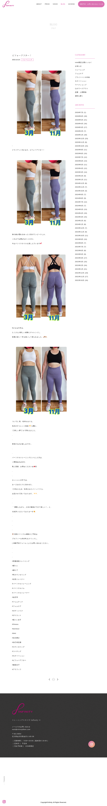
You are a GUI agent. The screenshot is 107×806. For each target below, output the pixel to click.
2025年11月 (79, 142)
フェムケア (79, 73)
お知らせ (78, 66)
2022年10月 (79, 280)
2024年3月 (79, 217)
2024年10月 (79, 191)
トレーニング (80, 70)
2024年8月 (79, 198)
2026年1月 (79, 135)
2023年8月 (79, 243)
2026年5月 (79, 120)
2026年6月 (79, 116)
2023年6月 (79, 250)
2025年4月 (79, 168)
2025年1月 (79, 179)
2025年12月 (79, 138)
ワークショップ (81, 85)
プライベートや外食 (82, 77)
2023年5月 (79, 254)
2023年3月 (79, 262)
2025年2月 (79, 176)
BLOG (63, 4)
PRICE (47, 4)
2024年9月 (79, 194)
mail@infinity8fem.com (21, 729)
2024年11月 (79, 187)
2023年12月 (79, 228)
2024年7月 (79, 202)
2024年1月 (79, 224)
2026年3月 (79, 127)
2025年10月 (79, 146)
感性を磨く (79, 96)
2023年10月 (79, 235)
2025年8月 (79, 153)
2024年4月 (79, 213)
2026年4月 (79, 123)
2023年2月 (79, 265)
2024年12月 (79, 183)
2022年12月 (79, 273)
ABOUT (39, 4)
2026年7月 (79, 112)
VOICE (55, 4)
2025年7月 (79, 157)
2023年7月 (79, 247)
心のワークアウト (81, 88)
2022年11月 (79, 276)
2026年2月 (79, 131)
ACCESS (71, 4)
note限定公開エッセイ (83, 62)
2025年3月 (79, 172)
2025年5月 (79, 164)
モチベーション (81, 81)
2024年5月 (79, 209)
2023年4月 (79, 258)
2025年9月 (79, 150)
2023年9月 (79, 239)
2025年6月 (79, 161)
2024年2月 (79, 220)
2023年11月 (79, 232)
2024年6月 (79, 206)
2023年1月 (79, 269)
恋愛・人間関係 (81, 92)
